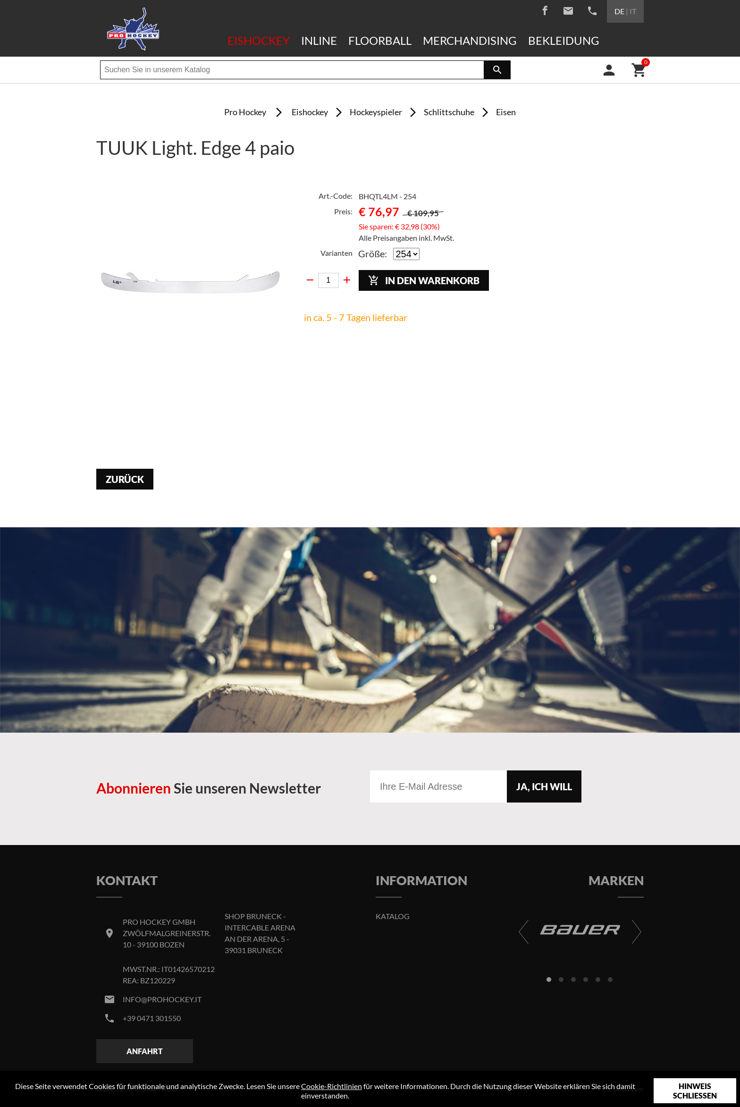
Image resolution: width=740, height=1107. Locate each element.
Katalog (393, 916)
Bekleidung (563, 40)
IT (633, 11)
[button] (549, 979)
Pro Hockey (245, 112)
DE (619, 11)
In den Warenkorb (423, 281)
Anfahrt (144, 1051)
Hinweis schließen (695, 1091)
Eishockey (258, 40)
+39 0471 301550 (152, 1018)
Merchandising (470, 40)
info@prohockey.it (162, 999)
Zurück (125, 479)
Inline (319, 40)
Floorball (380, 40)
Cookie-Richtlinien (331, 1086)
